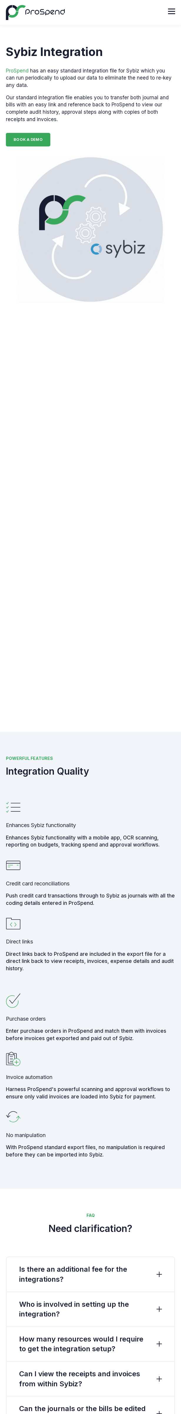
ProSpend (17, 71)
